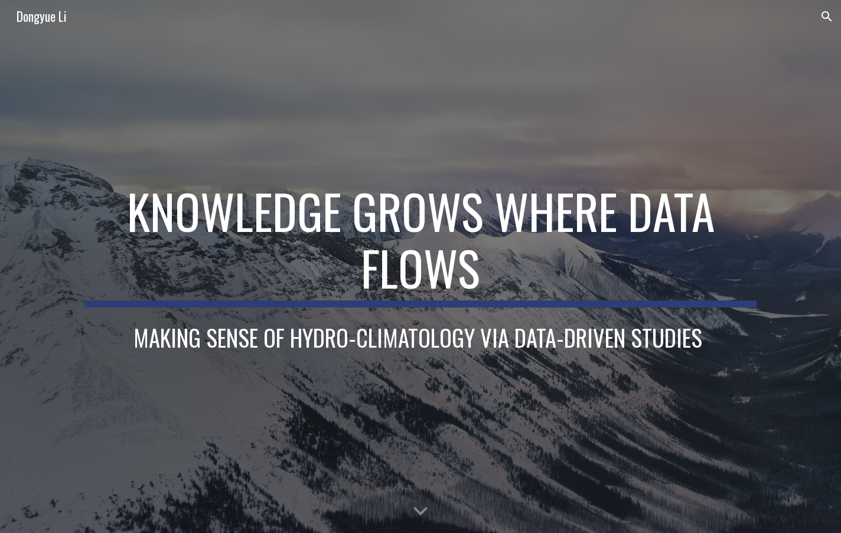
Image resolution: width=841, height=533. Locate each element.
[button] (827, 16)
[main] (420, 245)
